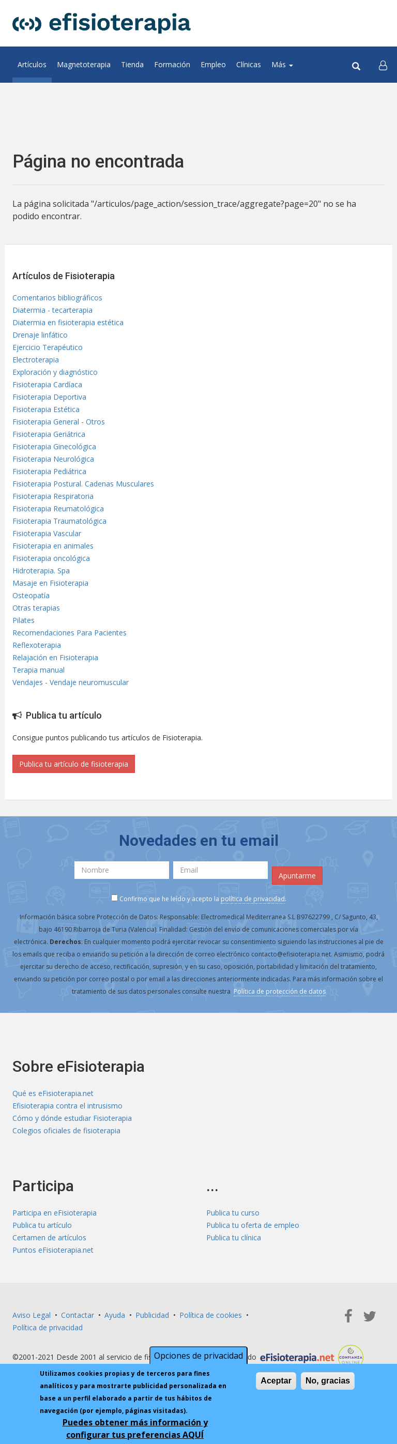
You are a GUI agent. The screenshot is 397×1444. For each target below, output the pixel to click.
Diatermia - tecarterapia (52, 310)
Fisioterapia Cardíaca (47, 384)
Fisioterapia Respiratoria (53, 496)
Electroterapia (35, 359)
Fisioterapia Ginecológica (54, 446)
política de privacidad (253, 898)
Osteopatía (31, 595)
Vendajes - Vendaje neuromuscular (70, 682)
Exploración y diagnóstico (55, 372)
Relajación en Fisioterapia (55, 657)
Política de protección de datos (280, 991)
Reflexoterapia (36, 645)
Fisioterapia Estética (46, 409)
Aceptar (276, 1386)
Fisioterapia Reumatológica (58, 508)
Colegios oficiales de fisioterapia (66, 1130)
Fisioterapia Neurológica (53, 459)
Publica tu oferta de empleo (252, 1225)
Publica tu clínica (233, 1237)
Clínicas (248, 64)
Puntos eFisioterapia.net (53, 1250)
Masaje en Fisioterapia (50, 583)
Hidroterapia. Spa (41, 570)
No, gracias (328, 1386)
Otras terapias (36, 608)
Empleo (213, 64)
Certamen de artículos (49, 1237)
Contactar (77, 1315)
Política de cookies (210, 1315)
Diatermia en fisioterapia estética (68, 322)
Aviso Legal (31, 1315)
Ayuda (114, 1315)
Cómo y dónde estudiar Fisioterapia (72, 1118)
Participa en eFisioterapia (54, 1213)
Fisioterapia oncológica (51, 558)
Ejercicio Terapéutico (47, 347)
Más (282, 64)
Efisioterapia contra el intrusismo (67, 1106)
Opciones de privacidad (198, 1361)
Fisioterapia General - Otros (58, 422)
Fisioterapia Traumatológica (59, 521)
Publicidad (152, 1315)
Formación (172, 64)
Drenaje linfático (40, 335)
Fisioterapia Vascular (46, 533)
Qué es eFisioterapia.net (53, 1093)
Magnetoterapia (84, 64)
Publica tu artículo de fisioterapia (73, 764)
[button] (383, 65)
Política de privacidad (47, 1327)
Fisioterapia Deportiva (49, 397)
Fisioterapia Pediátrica (49, 471)
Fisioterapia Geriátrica (48, 434)
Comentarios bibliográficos (57, 297)
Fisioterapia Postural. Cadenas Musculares (83, 484)
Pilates (23, 620)
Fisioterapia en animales (53, 546)
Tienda (132, 64)
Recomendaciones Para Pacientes (69, 632)
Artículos (32, 64)
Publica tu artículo (42, 1225)
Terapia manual (38, 670)
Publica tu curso (232, 1213)
